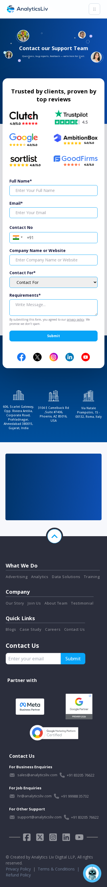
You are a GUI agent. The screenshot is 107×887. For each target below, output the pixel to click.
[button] (16, 237)
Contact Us (74, 629)
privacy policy (75, 319)
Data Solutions (66, 576)
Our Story (15, 603)
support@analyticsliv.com (39, 817)
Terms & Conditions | (60, 869)
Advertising (17, 576)
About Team (56, 603)
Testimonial (82, 603)
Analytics (40, 576)
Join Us (34, 603)
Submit (53, 335)
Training (92, 576)
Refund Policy (18, 875)
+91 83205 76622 (80, 775)
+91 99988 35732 (75, 796)
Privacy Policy (18, 869)
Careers (53, 629)
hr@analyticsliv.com (34, 795)
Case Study (31, 629)
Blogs (11, 629)
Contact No (21, 227)
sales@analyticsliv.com (37, 774)
